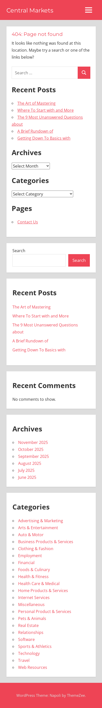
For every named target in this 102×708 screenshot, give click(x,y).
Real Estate (28, 625)
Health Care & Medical (39, 583)
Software (26, 639)
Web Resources (32, 667)
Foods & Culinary (34, 569)
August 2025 (29, 463)
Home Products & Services (43, 590)
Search (18, 250)
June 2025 (27, 477)
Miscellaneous (31, 604)
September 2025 (33, 456)
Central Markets (29, 10)
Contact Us (27, 222)
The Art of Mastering (36, 103)
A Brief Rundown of (35, 131)
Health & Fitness (33, 576)
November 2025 (33, 442)
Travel (24, 660)
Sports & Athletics (35, 646)
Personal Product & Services (44, 611)
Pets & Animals (32, 618)
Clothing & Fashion (35, 548)
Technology (29, 653)
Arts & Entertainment (38, 527)
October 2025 (30, 449)
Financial (26, 562)
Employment (30, 555)
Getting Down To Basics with (43, 138)
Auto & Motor (31, 534)
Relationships (30, 632)
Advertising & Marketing (40, 520)
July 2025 (26, 470)
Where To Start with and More (45, 110)
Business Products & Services (45, 541)
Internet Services (34, 597)
